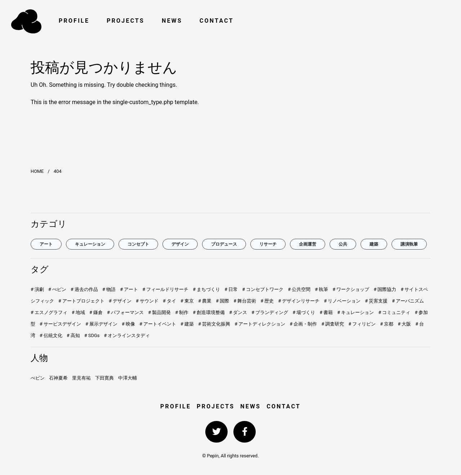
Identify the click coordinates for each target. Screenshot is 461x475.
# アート (129, 289)
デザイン (180, 244)
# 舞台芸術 (244, 301)
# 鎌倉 (96, 312)
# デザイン (120, 301)
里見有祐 (81, 378)
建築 (374, 244)
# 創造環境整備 (209, 312)
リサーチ (268, 244)
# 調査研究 (332, 324)
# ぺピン (57, 289)
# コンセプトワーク (262, 289)
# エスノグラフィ (49, 312)
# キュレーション (355, 312)
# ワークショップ (350, 289)
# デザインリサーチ (298, 301)
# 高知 (73, 335)
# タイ (169, 301)
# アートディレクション (259, 324)
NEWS (172, 20)
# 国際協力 (384, 289)
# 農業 (204, 301)
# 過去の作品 (84, 289)
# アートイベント (157, 324)
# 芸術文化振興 (214, 324)
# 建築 (187, 324)
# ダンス (238, 312)
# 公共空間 (299, 289)
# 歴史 (267, 301)
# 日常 (231, 289)
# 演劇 (37, 289)
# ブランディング (269, 312)
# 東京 (187, 301)
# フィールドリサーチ (165, 289)
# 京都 (386, 324)
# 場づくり (303, 312)
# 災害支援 (376, 301)
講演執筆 (409, 244)
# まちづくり (206, 289)
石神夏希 (58, 378)
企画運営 (307, 244)
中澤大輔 (127, 378)
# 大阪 (404, 324)
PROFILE (74, 20)
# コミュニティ (394, 312)
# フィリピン (362, 324)
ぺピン (38, 378)
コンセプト (138, 244)
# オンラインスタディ (127, 335)
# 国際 (222, 301)
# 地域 (78, 312)
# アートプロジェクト (81, 301)
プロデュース (224, 244)
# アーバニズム (408, 301)
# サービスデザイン (60, 324)
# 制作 (181, 312)
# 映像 (128, 324)
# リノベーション (342, 301)
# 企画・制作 (303, 324)
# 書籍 (326, 312)
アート (46, 244)
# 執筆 (321, 289)
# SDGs (91, 335)
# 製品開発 (159, 312)
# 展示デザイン (101, 324)
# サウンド (147, 301)
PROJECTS (125, 20)
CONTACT (217, 20)
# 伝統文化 (51, 335)
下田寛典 (104, 378)
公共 (343, 244)
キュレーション (90, 244)
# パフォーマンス (125, 312)
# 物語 (109, 289)
